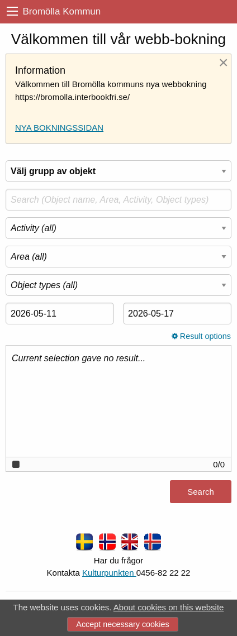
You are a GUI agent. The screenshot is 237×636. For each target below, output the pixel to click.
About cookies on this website (168, 607)
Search (200, 491)
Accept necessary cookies (122, 624)
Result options (201, 336)
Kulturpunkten (109, 572)
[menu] (12, 11)
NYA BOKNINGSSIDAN (59, 127)
